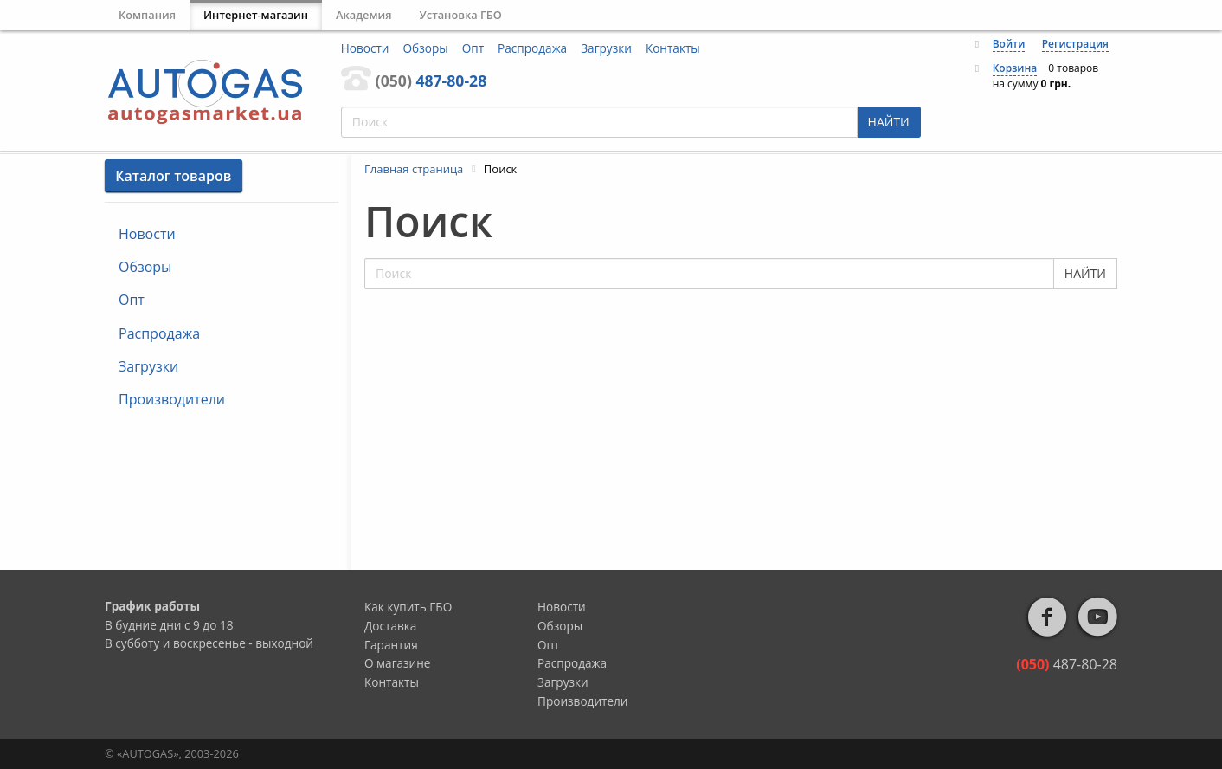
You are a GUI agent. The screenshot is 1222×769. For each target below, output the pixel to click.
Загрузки (606, 48)
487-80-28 (431, 80)
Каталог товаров (173, 175)
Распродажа (532, 48)
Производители (172, 399)
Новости (365, 48)
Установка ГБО (461, 15)
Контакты (673, 48)
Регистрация (1075, 43)
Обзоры (425, 48)
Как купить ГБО (408, 606)
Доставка (390, 625)
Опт (473, 48)
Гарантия (391, 645)
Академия (364, 15)
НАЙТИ (889, 121)
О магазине (397, 663)
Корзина (1015, 68)
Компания (147, 15)
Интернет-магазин (255, 15)
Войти (1009, 43)
